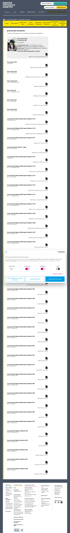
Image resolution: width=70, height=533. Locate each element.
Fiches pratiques (58, 488)
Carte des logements (8, 501)
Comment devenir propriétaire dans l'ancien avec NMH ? (31, 506)
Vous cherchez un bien (29, 485)
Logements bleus (9, 504)
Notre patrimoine (8, 499)
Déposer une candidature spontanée (45, 503)
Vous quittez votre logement (17, 508)
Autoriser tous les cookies (55, 279)
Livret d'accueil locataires (19, 512)
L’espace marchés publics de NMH (44, 489)
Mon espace (16, 490)
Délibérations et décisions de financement (58, 493)
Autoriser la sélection (35, 279)
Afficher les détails (57, 273)
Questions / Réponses (18, 517)
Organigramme (9, 490)
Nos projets (8, 511)
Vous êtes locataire (18, 485)
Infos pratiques (17, 494)
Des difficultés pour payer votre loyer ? (17, 510)
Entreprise (8, 489)
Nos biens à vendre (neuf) (30, 500)
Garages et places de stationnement (9, 508)
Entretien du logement (18, 504)
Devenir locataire (28, 487)
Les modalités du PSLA (29, 503)
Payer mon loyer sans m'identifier (16, 530)
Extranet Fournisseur (60, 3)
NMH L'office (8, 485)
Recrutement (31, 12)
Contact (41, 12)
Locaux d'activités (9, 506)
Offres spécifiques (9, 503)
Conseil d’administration (9, 493)
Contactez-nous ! (28, 496)
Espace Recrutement (45, 498)
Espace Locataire (49, 7)
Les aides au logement (18, 501)
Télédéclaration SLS (17, 491)
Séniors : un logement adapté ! (30, 494)
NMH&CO (43, 492)
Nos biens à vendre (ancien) (30, 501)
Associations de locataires (9, 495)
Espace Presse (44, 495)
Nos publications (58, 485)
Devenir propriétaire (29, 498)
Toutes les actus (58, 497)
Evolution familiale (17, 505)
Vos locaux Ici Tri (17, 503)
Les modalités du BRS (29, 504)
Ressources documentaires (57, 490)
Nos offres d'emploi (45, 501)
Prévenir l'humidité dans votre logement (18, 514)
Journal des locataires (18, 519)
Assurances (16, 498)
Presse (22, 12)
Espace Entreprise (46, 3)
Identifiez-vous (61, 7)
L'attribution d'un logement (30, 491)
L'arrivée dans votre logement (17, 497)
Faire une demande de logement (29, 490)
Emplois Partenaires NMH (18, 525)
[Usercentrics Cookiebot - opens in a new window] (59, 252)
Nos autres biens (28, 509)
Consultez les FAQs (45, 491)
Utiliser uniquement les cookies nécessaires (15, 279)
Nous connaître (9, 487)
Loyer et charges (17, 500)
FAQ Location (27, 493)
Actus (15, 487)
